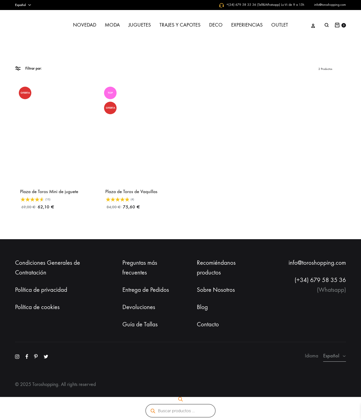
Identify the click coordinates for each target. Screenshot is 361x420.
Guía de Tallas (140, 324)
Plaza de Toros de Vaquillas (131, 191)
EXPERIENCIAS (247, 25)
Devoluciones (138, 307)
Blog (202, 307)
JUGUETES (139, 25)
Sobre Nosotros (216, 290)
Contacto (208, 324)
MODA (112, 25)
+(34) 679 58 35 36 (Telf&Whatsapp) (253, 5)
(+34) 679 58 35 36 (320, 280)
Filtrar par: (28, 68)
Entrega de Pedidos (145, 290)
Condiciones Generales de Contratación (47, 267)
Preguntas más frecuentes (139, 267)
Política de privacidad (41, 290)
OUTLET (279, 25)
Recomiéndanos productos (216, 267)
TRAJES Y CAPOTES (180, 25)
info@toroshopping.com (330, 5)
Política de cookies (37, 307)
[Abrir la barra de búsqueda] (180, 399)
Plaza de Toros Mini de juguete (49, 191)
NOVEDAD (84, 25)
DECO (216, 25)
